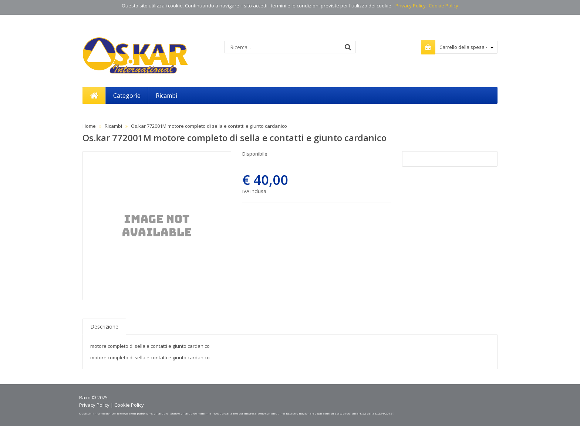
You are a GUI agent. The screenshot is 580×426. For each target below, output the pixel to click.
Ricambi (113, 126)
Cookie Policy (443, 5)
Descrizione (104, 326)
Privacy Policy (410, 5)
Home (89, 126)
